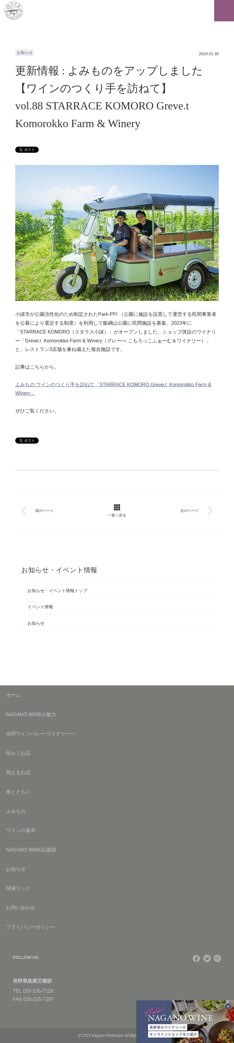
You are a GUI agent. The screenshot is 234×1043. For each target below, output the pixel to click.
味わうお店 (117, 753)
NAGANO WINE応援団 (117, 849)
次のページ (196, 510)
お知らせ (35, 623)
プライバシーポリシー (117, 927)
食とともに (117, 791)
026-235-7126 (38, 991)
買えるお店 (117, 772)
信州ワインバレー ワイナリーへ (117, 733)
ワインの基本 (117, 830)
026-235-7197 (38, 999)
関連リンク (117, 888)
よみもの (117, 811)
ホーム (13, 695)
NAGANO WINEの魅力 (117, 714)
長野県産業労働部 (32, 981)
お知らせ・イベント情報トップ (57, 590)
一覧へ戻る (117, 510)
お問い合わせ (117, 907)
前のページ (38, 510)
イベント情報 (40, 606)
